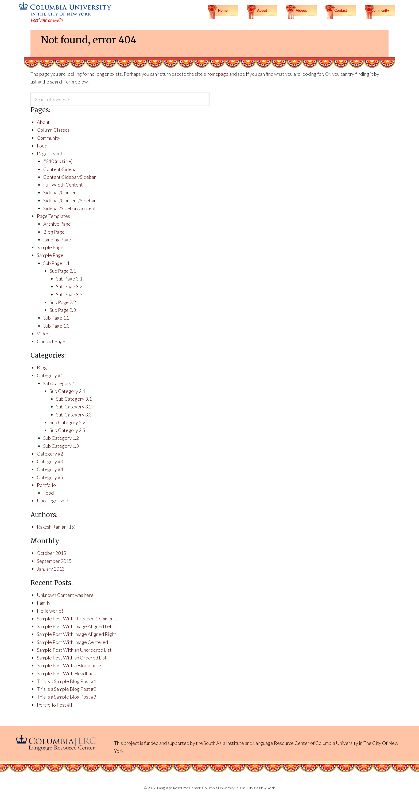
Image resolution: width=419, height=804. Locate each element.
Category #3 (50, 461)
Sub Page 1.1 (56, 263)
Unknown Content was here (65, 595)
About (43, 122)
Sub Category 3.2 (74, 406)
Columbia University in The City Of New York (238, 788)
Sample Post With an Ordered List (72, 658)
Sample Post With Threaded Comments (77, 618)
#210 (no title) (57, 161)
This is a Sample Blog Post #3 (66, 697)
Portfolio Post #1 (54, 705)
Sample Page (50, 247)
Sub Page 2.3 (63, 310)
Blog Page (54, 232)
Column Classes (53, 130)
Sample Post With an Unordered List (74, 650)
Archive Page (57, 224)
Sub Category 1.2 (61, 438)
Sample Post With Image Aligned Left (75, 626)
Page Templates (53, 216)
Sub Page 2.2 (63, 302)
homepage (217, 74)
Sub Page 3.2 (69, 286)
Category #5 (50, 477)
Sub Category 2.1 (67, 391)
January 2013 (50, 569)
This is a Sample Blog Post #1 (66, 681)
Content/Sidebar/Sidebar (69, 177)
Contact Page (51, 341)
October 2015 (51, 553)
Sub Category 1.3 (61, 446)
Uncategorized (52, 500)
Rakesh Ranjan (52, 527)
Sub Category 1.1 (61, 383)
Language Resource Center (281, 743)
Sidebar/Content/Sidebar (69, 200)
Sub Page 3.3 (69, 294)
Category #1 (50, 375)
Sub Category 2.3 (67, 430)
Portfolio (46, 485)
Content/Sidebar (60, 169)
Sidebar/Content (60, 192)
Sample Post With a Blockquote (69, 665)
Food (42, 146)
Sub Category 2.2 (67, 422)
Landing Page (57, 239)
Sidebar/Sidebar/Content (69, 208)
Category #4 (50, 469)
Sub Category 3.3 (74, 415)
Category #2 (50, 454)
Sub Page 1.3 (56, 326)
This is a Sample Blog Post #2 (66, 689)
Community (48, 138)
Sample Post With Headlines (66, 673)
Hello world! (50, 611)
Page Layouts (51, 153)
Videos (44, 333)
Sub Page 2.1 (63, 271)
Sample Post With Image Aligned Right (76, 634)
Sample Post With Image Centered (72, 642)
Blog (42, 367)
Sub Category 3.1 (74, 399)
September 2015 (54, 561)
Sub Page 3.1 (69, 279)
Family (44, 603)
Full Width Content (63, 185)
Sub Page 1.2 (56, 318)
